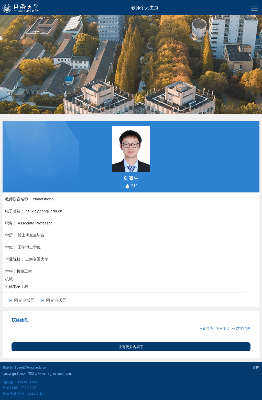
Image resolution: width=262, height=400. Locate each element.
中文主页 (223, 329)
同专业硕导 (56, 300)
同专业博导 (24, 300)
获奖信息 (243, 329)
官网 (256, 367)
